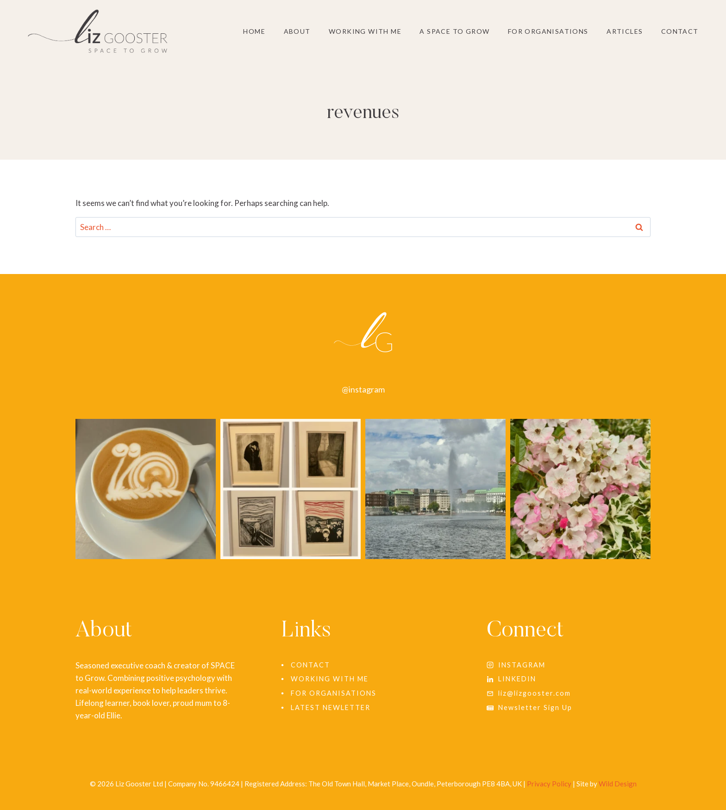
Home (254, 31)
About (297, 31)
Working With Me (365, 31)
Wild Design (618, 783)
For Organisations (548, 31)
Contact (680, 31)
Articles (625, 31)
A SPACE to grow (454, 31)
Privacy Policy (549, 783)
